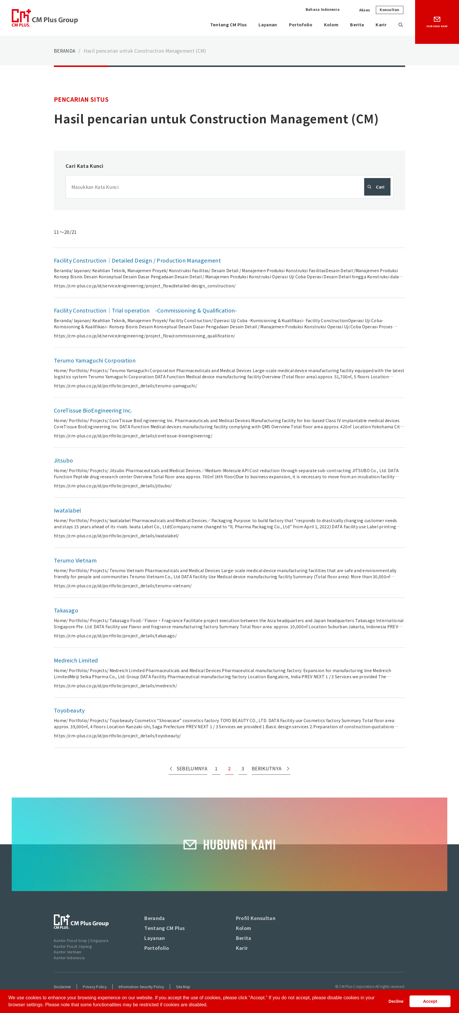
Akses (364, 9)
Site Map (183, 986)
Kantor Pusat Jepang (73, 946)
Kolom (327, 24)
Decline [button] (395, 1001)
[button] (210, 1005)
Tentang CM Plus (219, 24)
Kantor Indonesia (69, 957)
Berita (354, 24)
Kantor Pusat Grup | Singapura (81, 940)
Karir (380, 24)
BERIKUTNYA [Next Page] (266, 768)
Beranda (154, 917)
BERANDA (64, 50)
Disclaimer (62, 986)
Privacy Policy (94, 986)
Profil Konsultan (255, 917)
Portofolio (296, 24)
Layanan (261, 24)
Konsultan (389, 9)
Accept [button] (430, 1001)
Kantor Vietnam (68, 952)
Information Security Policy (141, 986)
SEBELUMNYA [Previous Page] (192, 768)
